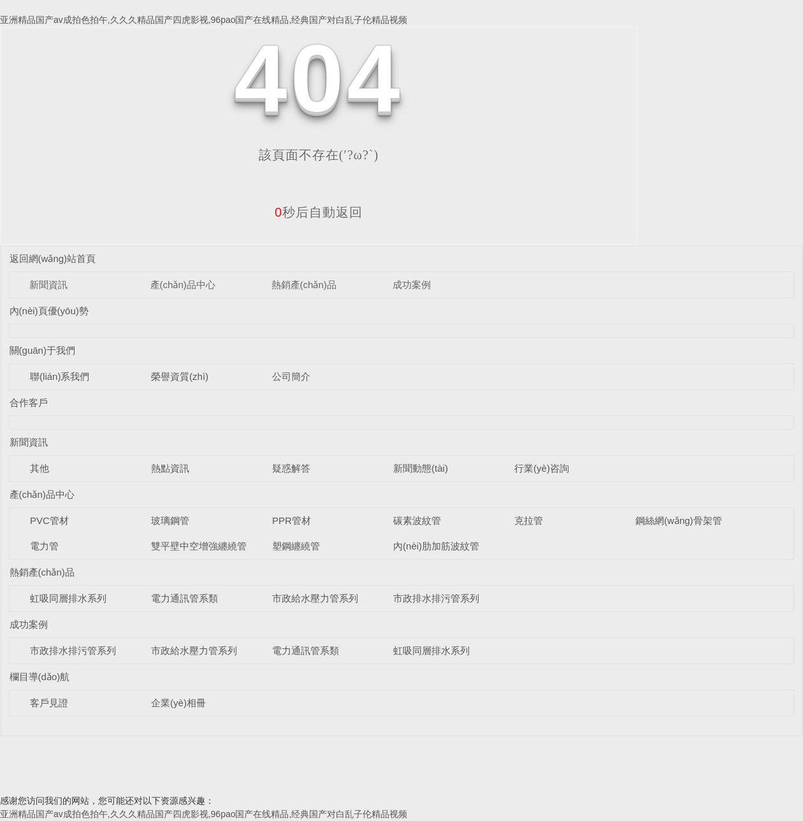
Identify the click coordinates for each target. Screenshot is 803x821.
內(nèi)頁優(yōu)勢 (49, 310)
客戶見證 (49, 702)
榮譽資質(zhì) (179, 376)
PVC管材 (49, 520)
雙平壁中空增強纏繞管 (199, 546)
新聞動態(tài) (420, 468)
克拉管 (528, 520)
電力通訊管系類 (184, 598)
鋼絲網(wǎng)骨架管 (678, 520)
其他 (39, 468)
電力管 (44, 546)
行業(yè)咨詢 (541, 468)
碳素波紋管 (417, 520)
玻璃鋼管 (170, 520)
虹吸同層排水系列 (68, 598)
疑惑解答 (291, 468)
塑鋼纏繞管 (296, 546)
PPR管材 (291, 520)
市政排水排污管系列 (436, 598)
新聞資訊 (48, 284)
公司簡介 (291, 376)
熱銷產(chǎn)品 (303, 284)
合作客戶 (29, 402)
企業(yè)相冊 (178, 702)
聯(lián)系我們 (59, 376)
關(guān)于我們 (42, 350)
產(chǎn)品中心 (182, 284)
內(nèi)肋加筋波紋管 (436, 546)
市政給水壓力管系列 (315, 598)
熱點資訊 (170, 468)
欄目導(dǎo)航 (40, 676)
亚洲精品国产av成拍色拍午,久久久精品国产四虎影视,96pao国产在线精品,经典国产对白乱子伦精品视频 (203, 20)
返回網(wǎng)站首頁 (53, 258)
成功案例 (412, 284)
